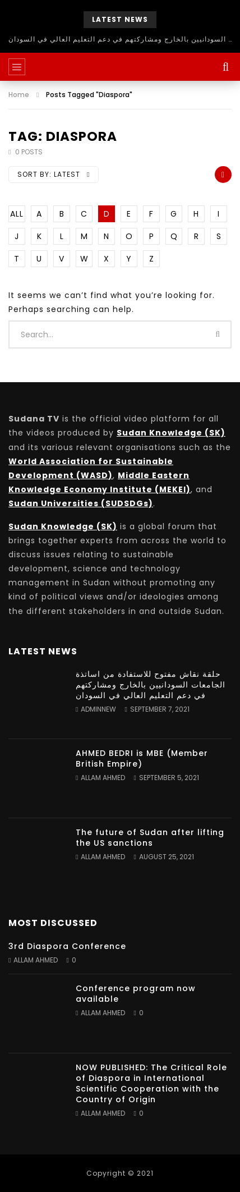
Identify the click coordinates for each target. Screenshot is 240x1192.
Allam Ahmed (103, 777)
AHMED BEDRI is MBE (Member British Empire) (142, 758)
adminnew (98, 709)
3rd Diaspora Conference (67, 946)
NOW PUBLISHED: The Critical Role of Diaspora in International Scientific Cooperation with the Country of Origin (151, 1083)
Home (18, 94)
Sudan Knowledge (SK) (171, 432)
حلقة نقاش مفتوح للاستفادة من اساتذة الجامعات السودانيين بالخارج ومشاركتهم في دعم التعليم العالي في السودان (120, 39)
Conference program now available (136, 994)
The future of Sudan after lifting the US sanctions (150, 838)
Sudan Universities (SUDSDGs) (80, 503)
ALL (17, 213)
